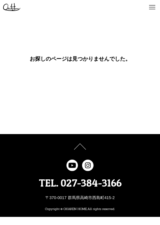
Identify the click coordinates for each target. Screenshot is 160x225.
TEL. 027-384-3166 (80, 183)
